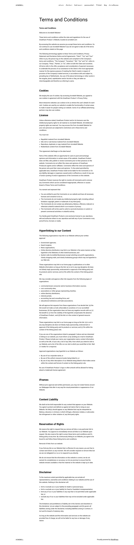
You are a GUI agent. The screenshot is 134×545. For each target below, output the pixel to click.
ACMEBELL (19, 5)
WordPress (114, 539)
